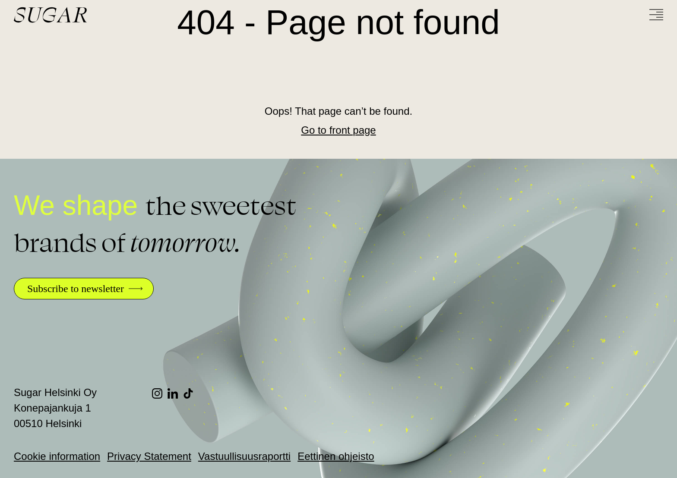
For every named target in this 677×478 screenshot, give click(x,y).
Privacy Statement (149, 456)
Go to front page (338, 130)
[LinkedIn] (175, 393)
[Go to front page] (83, 15)
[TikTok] (191, 393)
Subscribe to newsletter (75, 288)
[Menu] (656, 15)
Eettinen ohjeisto (335, 456)
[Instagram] (160, 393)
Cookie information (57, 456)
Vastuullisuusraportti (244, 456)
